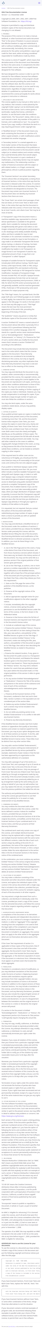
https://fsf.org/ (26, 21)
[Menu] (39, 3)
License (3, 8)
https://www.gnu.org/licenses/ (13, 1116)
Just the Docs (12, 1326)
